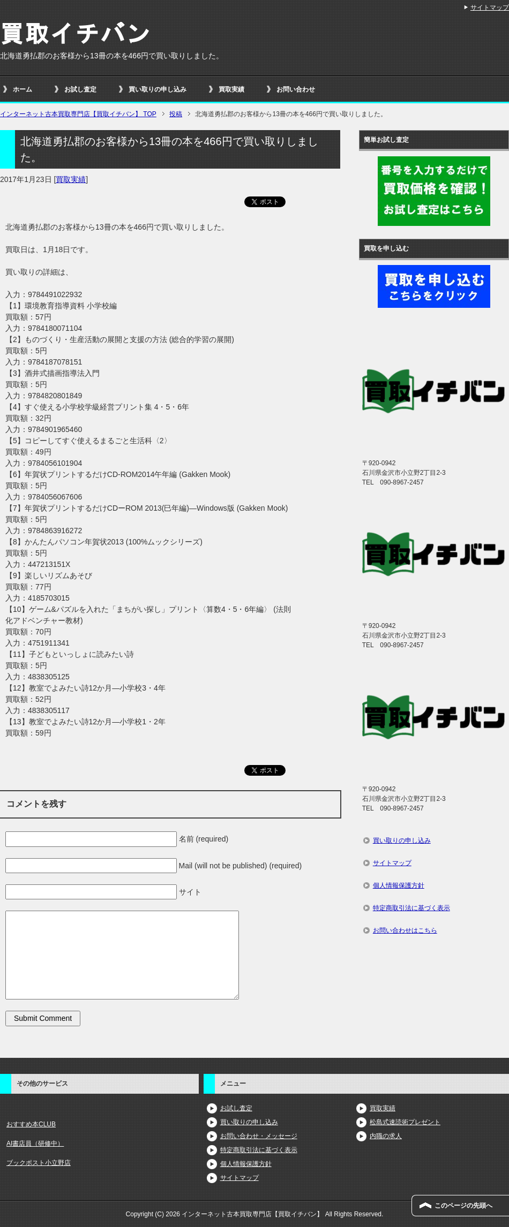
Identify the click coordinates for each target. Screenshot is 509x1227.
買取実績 (231, 89)
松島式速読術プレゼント (405, 1122)
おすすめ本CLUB (31, 1124)
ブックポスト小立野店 (38, 1163)
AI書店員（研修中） (35, 1143)
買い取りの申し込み (157, 89)
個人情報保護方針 (398, 885)
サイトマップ (392, 863)
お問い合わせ (295, 89)
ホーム (22, 89)
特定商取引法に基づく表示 (411, 908)
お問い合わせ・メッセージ (258, 1136)
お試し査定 (80, 89)
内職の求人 (386, 1136)
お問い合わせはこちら (405, 930)
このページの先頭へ (463, 1205)
